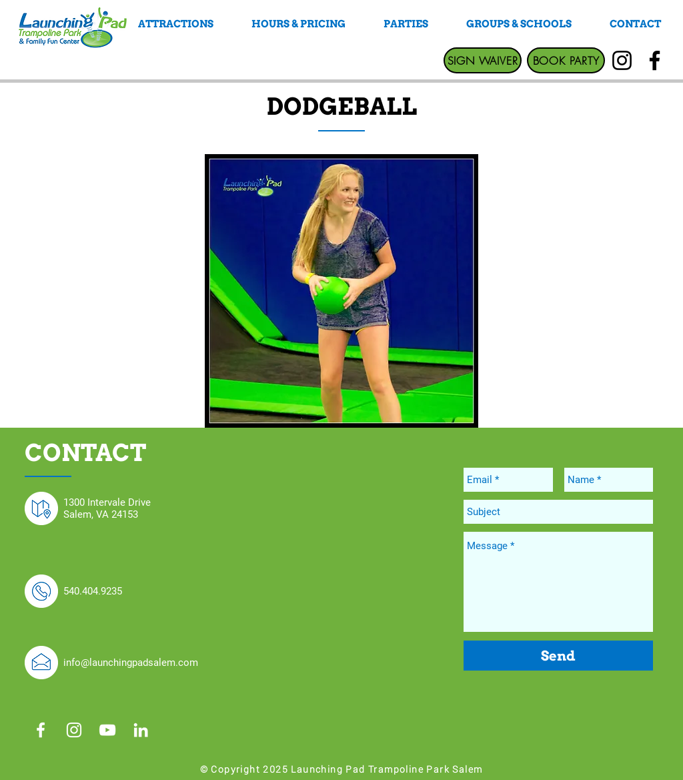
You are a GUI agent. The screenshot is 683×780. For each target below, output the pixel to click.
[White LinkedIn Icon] (141, 730)
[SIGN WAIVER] (483, 60)
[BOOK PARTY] (566, 60)
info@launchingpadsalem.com (130, 663)
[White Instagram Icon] (74, 730)
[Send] (558, 656)
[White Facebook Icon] (41, 730)
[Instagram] (622, 60)
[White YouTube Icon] (107, 730)
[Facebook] (655, 60)
